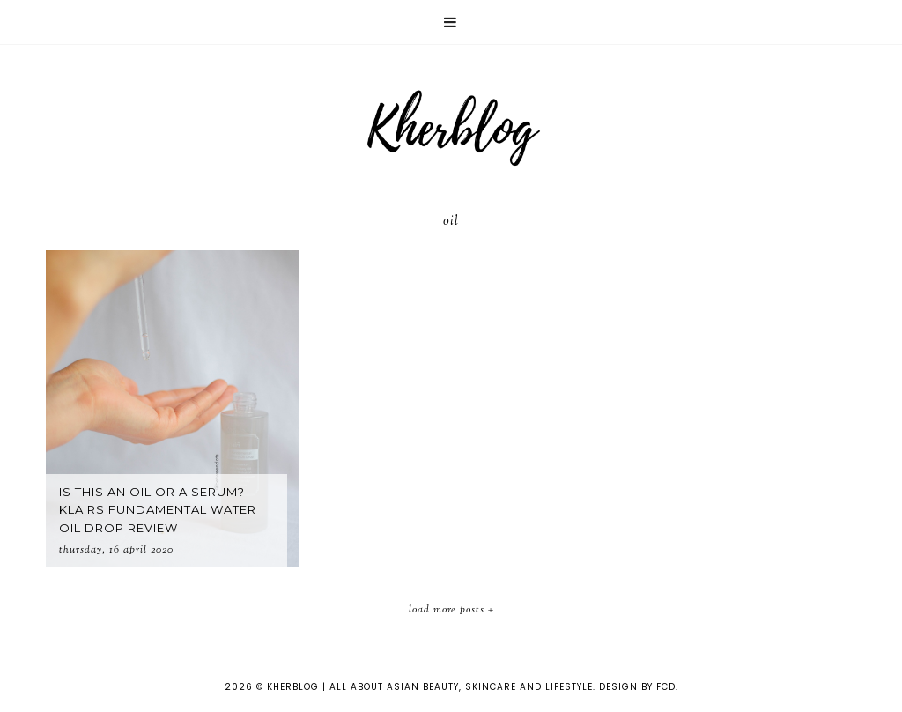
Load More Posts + (451, 610)
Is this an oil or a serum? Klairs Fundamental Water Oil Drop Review (157, 510)
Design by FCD (637, 686)
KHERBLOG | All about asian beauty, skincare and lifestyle (430, 686)
